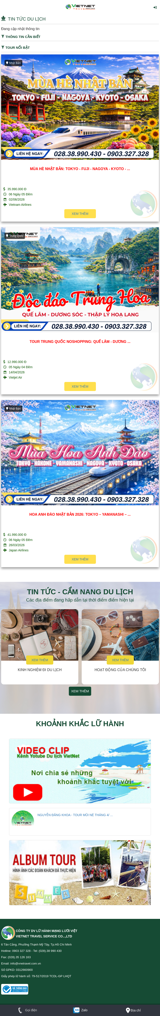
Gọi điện (26, 1010)
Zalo (79, 1010)
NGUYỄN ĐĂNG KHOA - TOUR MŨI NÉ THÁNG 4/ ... (75, 815)
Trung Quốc (14, 235)
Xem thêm (80, 213)
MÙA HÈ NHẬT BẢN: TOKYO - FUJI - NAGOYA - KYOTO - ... (80, 169)
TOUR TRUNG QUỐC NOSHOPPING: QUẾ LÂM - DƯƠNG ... (80, 342)
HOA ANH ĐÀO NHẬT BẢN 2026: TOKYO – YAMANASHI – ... (80, 514)
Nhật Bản (13, 63)
